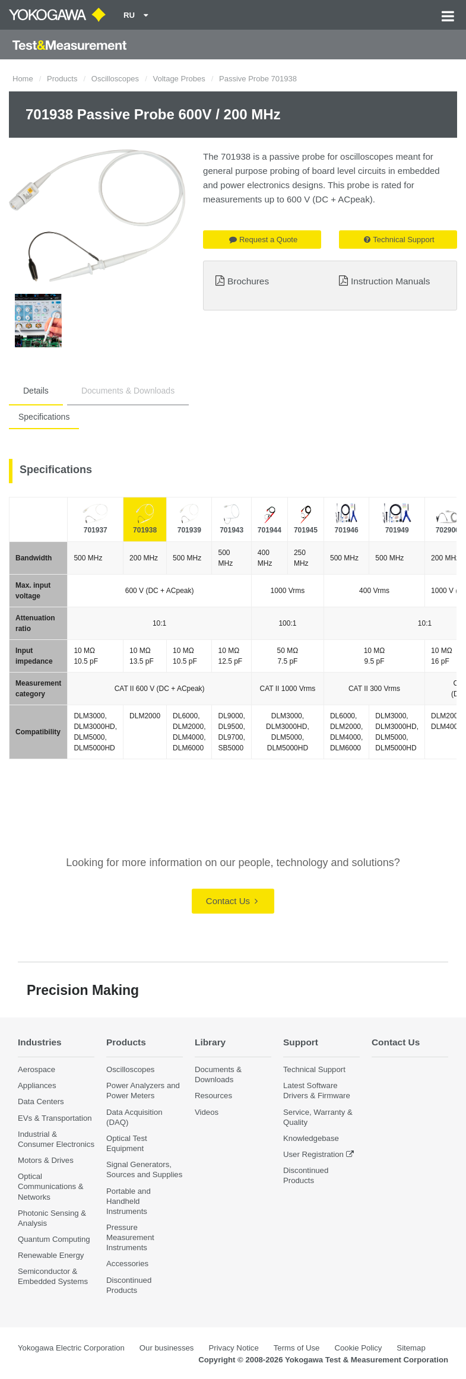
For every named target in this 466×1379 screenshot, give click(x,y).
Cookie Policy (358, 1347)
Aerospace (36, 1069)
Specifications (43, 416)
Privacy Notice (233, 1347)
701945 (306, 530)
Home (22, 78)
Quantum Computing (54, 1239)
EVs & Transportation (55, 1118)
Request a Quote (263, 239)
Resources (213, 1095)
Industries (40, 1042)
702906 (447, 530)
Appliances (37, 1085)
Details (36, 390)
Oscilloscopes (115, 78)
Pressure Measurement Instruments (130, 1237)
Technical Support (399, 239)
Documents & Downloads (128, 390)
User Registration (313, 1154)
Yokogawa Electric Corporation (71, 1347)
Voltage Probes (179, 78)
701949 (397, 530)
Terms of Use (297, 1347)
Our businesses (167, 1347)
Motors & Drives (46, 1160)
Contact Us (232, 901)
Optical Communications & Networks (51, 1186)
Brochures (248, 281)
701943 (231, 530)
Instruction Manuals (390, 281)
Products (62, 78)
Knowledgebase (311, 1138)
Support (300, 1042)
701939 (189, 530)
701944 (269, 530)
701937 (95, 530)
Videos (206, 1112)
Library (210, 1042)
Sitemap (411, 1347)
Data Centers (41, 1101)
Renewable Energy (51, 1255)
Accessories (127, 1263)
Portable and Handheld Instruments (128, 1201)
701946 (347, 530)
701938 (145, 530)
